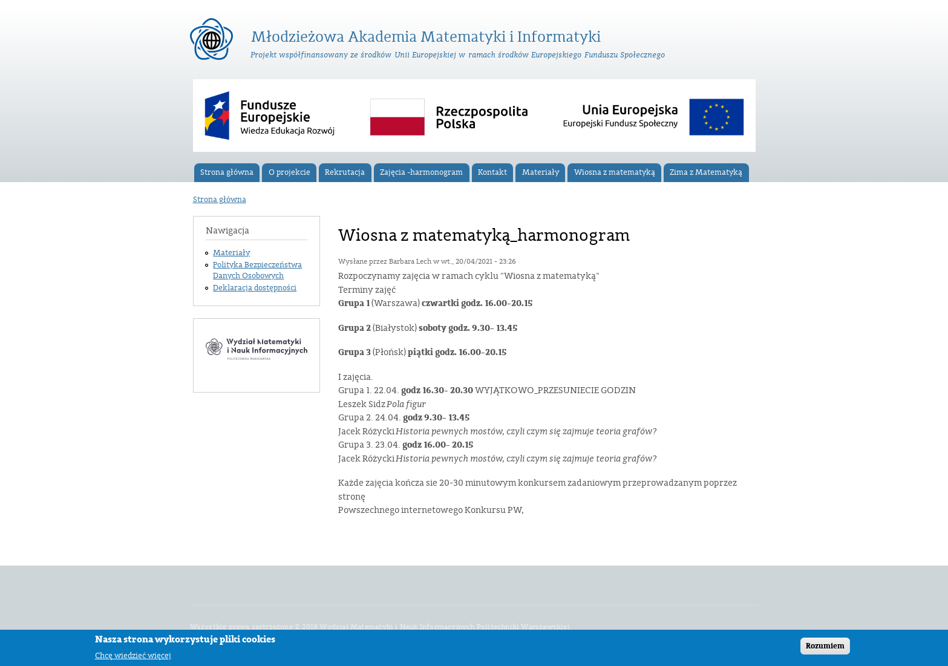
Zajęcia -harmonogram (421, 172)
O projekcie (289, 172)
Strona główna (226, 172)
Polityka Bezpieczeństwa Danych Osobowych (257, 270)
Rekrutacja (345, 172)
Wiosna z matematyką (614, 172)
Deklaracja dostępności (254, 288)
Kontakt (492, 172)
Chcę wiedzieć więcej (133, 658)
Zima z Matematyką (706, 172)
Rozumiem (825, 648)
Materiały (540, 172)
